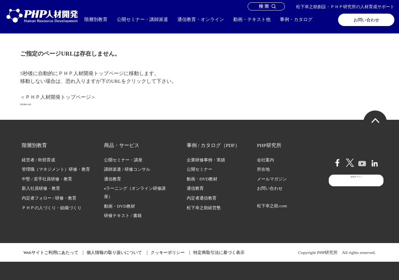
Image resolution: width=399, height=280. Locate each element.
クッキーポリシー (168, 261)
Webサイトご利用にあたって (50, 261)
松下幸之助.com (272, 214)
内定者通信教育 (202, 206)
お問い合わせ (366, 20)
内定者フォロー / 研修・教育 (49, 206)
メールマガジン (272, 187)
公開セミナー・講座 (123, 168)
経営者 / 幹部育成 (38, 168)
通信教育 (112, 187)
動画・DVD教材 (119, 214)
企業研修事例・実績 (206, 168)
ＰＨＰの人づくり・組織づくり (52, 216)
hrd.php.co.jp (33, 108)
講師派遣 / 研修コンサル (127, 177)
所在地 (263, 177)
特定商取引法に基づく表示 (219, 261)
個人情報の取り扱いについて (114, 261)
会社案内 (265, 168)
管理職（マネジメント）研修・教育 (56, 177)
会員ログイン (356, 200)
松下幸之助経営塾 (204, 216)
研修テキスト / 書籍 (123, 224)
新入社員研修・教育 (41, 196)
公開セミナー (199, 177)
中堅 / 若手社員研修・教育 (47, 187)
